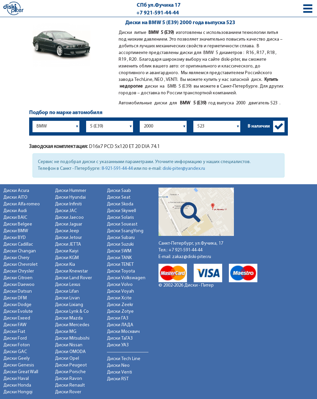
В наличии (259, 126)
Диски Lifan (67, 291)
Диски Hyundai (70, 197)
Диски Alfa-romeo (21, 204)
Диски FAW (14, 325)
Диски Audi (15, 210)
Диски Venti (119, 372)
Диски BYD (14, 237)
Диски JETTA (68, 244)
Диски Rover (68, 392)
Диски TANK (119, 257)
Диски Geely (16, 358)
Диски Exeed (16, 318)
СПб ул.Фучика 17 (159, 5)
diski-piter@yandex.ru (184, 168)
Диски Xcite (119, 298)
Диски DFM (15, 298)
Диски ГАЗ (117, 318)
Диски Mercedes (72, 325)
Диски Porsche (70, 372)
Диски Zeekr (120, 304)
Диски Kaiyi (66, 251)
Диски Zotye (120, 311)
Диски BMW (15, 231)
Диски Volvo (120, 284)
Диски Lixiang (69, 304)
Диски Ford (15, 338)
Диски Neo (118, 365)
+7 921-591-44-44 (157, 13)
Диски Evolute (18, 311)
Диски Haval (16, 378)
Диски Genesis (18, 365)
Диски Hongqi (18, 392)
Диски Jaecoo (69, 217)
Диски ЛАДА (120, 325)
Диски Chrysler (18, 271)
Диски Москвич (123, 331)
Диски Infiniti (68, 204)
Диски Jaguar (68, 224)
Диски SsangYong (125, 231)
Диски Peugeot (71, 365)
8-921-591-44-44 (117, 168)
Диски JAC (66, 210)
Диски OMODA (70, 351)
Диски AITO (15, 197)
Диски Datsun (17, 291)
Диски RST (118, 379)
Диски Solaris (120, 217)
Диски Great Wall (20, 372)
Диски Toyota (121, 271)
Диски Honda (17, 385)
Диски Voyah (120, 291)
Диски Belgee (17, 224)
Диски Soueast (122, 224)
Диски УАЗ (118, 345)
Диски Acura (16, 190)
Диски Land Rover (73, 278)
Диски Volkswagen (126, 278)
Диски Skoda (120, 204)
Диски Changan (19, 251)
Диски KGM (67, 257)
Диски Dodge (17, 304)
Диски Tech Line (123, 358)
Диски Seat (118, 197)
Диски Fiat (14, 331)
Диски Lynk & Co (72, 311)
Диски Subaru (121, 237)
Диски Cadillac (18, 244)
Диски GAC (15, 351)
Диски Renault (70, 385)
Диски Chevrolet (20, 264)
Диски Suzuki (120, 244)
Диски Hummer (70, 190)
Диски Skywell (121, 210)
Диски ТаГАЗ (120, 338)
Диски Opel (67, 358)
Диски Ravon (68, 378)
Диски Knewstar (71, 271)
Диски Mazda (69, 318)
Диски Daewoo (19, 284)
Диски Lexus (67, 284)
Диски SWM (119, 251)
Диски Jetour (68, 237)
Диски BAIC (15, 217)
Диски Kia (65, 264)
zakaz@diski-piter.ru (191, 256)
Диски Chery (16, 257)
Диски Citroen (18, 278)
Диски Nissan (68, 345)
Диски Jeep (67, 231)
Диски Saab (119, 190)
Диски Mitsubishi (72, 338)
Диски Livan (67, 298)
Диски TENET (120, 264)
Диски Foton (16, 345)
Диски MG (65, 331)
